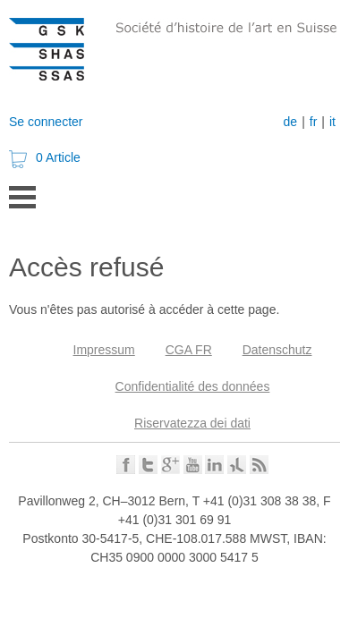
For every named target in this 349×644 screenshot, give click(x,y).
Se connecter (46, 121)
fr (314, 121)
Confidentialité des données (192, 386)
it (332, 121)
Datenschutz (277, 350)
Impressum (104, 350)
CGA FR (189, 350)
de (291, 121)
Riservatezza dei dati (192, 423)
